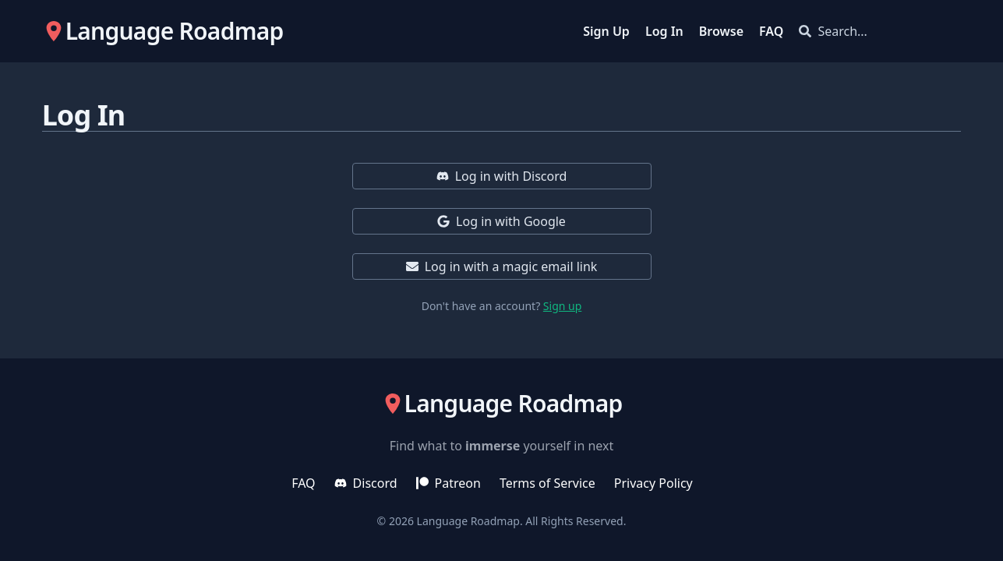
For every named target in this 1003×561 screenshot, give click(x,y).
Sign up (562, 305)
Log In (664, 31)
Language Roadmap (468, 520)
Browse (721, 31)
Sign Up (606, 31)
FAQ (771, 31)
